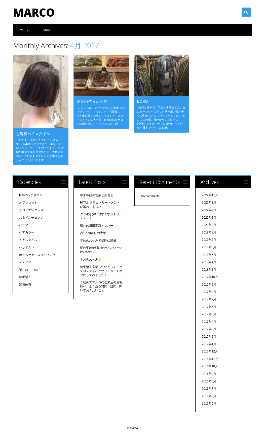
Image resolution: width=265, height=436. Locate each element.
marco (34, 12)
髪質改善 (25, 284)
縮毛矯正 (25, 277)
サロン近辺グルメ (31, 210)
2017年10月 (210, 277)
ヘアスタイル (28, 240)
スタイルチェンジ (31, 217)
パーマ (23, 225)
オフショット (28, 202)
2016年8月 (209, 381)
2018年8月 (209, 247)
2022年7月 (209, 210)
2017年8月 (209, 292)
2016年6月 (209, 396)
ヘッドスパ (26, 247)
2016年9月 (209, 374)
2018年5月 (209, 255)
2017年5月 (209, 314)
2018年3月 (209, 269)
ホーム (24, 29)
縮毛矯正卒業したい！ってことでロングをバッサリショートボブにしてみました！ (101, 271)
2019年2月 (209, 240)
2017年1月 (209, 344)
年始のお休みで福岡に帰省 (98, 240)
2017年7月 (209, 299)
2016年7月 (209, 388)
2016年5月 (209, 403)
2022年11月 (210, 195)
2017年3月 (209, 329)
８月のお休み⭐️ (91, 259)
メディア (25, 262)
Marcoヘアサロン (31, 195)
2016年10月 (210, 366)
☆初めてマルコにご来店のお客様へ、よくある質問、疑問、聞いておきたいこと (101, 286)
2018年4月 (209, 262)
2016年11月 (210, 359)
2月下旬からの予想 (93, 233)
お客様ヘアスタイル (33, 133)
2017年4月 (209, 322)
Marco (49, 29)
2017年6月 (209, 307)
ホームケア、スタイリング (37, 255)
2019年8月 (209, 232)
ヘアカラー (26, 232)
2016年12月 (210, 351)
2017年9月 (209, 284)
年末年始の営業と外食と (96, 195)
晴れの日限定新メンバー (96, 225)
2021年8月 (209, 225)
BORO (142, 101)
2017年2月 (209, 336)
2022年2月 (209, 217)
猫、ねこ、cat (28, 269)
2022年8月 (209, 202)
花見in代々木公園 (92, 101)
